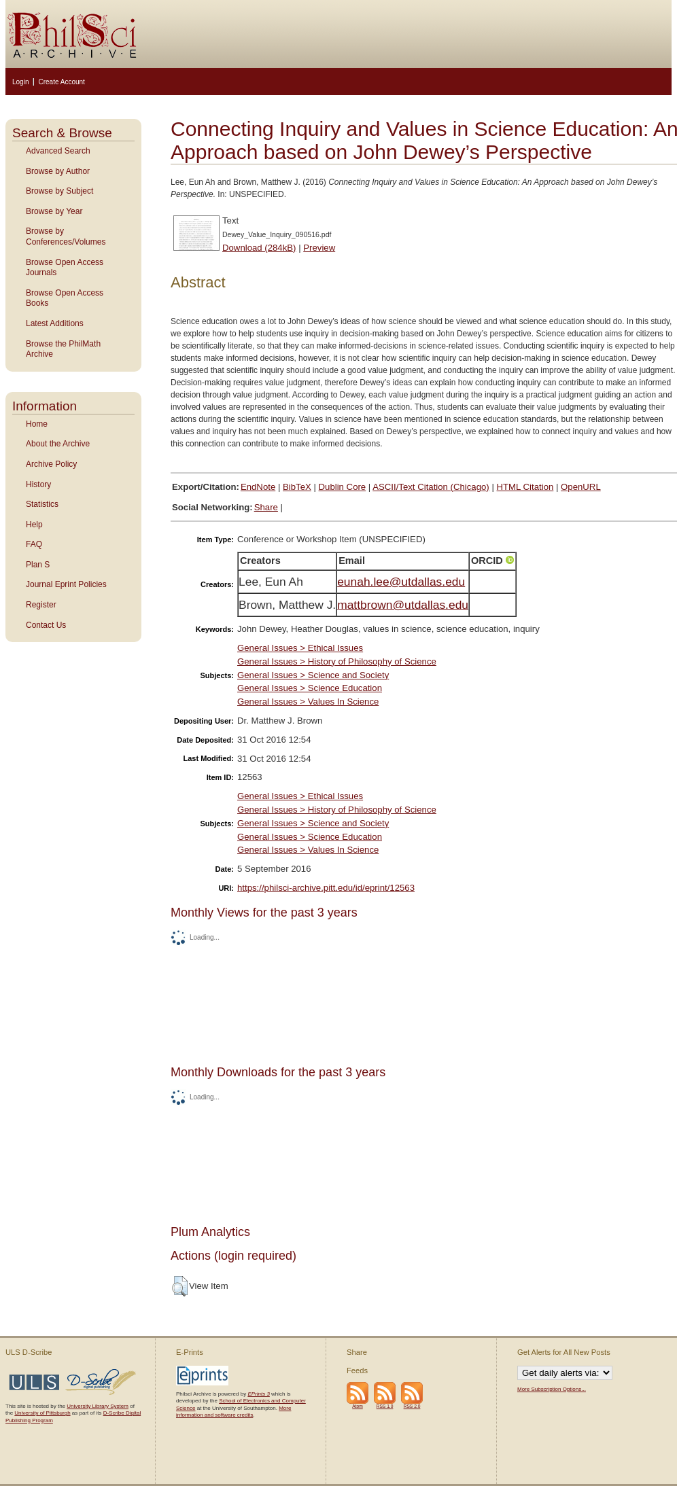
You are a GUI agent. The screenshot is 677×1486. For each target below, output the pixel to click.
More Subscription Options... (551, 1389)
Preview (319, 248)
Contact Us (46, 625)
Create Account (61, 82)
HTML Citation (525, 487)
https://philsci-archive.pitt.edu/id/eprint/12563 (326, 888)
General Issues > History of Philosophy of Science (336, 661)
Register (41, 604)
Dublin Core (342, 487)
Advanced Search (58, 151)
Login (20, 82)
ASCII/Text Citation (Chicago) (430, 487)
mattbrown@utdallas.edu (402, 605)
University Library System (97, 1406)
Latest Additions (55, 323)
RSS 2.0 (412, 1406)
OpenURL (581, 487)
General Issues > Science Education (309, 688)
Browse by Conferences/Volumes (65, 236)
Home (37, 424)
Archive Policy (51, 464)
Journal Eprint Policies (66, 584)
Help (34, 524)
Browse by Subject (59, 191)
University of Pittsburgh (42, 1413)
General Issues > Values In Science (308, 701)
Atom (357, 1406)
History (38, 484)
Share (266, 507)
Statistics (42, 504)
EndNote (258, 487)
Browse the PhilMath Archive (63, 349)
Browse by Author (58, 171)
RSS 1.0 (385, 1406)
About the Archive (58, 443)
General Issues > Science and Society (313, 675)
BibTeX (297, 487)
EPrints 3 (258, 1394)
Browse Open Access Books (64, 298)
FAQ (34, 544)
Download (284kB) (259, 248)
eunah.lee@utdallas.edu (401, 581)
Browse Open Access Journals (64, 268)
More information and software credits (233, 1411)
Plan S (38, 564)
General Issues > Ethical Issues (300, 648)
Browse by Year (54, 211)
